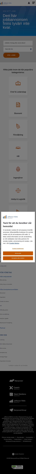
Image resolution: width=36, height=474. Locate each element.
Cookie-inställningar (18, 248)
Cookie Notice (14, 243)
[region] (18, 237)
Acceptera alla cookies (18, 258)
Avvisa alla (18, 253)
